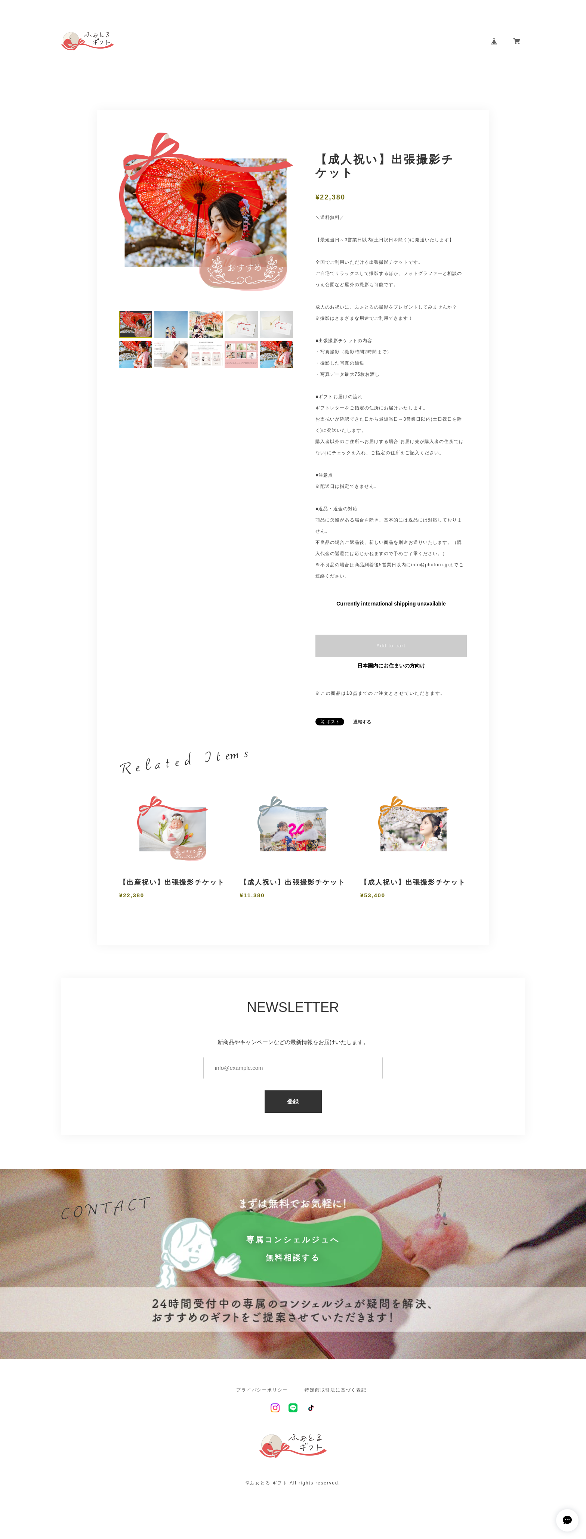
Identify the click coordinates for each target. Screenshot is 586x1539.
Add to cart (391, 645)
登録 (293, 1101)
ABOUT (374, 41)
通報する (362, 722)
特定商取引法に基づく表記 (336, 1390)
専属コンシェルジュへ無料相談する (293, 1248)
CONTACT (459, 41)
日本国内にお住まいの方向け (391, 665)
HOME (342, 41)
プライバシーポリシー (262, 1390)
